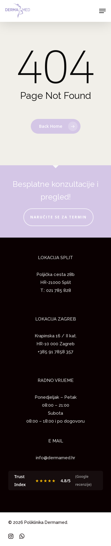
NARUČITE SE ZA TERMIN (58, 217)
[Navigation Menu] (102, 11)
